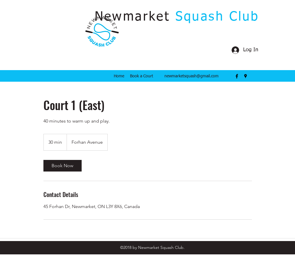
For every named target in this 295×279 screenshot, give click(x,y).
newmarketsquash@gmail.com (191, 76)
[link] (62, 166)
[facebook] (237, 76)
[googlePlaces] (245, 76)
